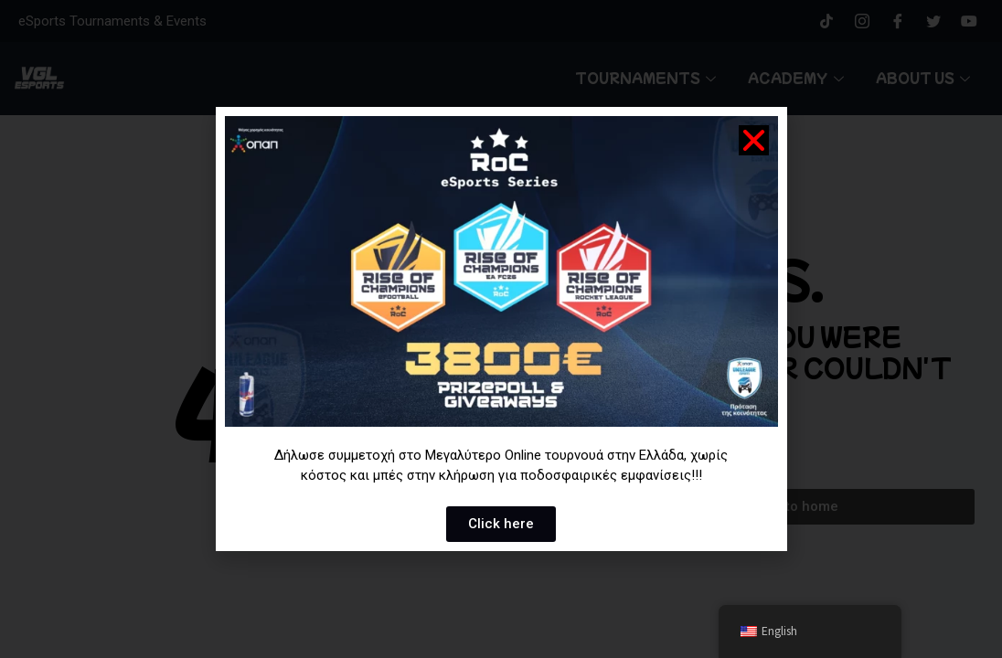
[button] (754, 140)
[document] (501, 329)
